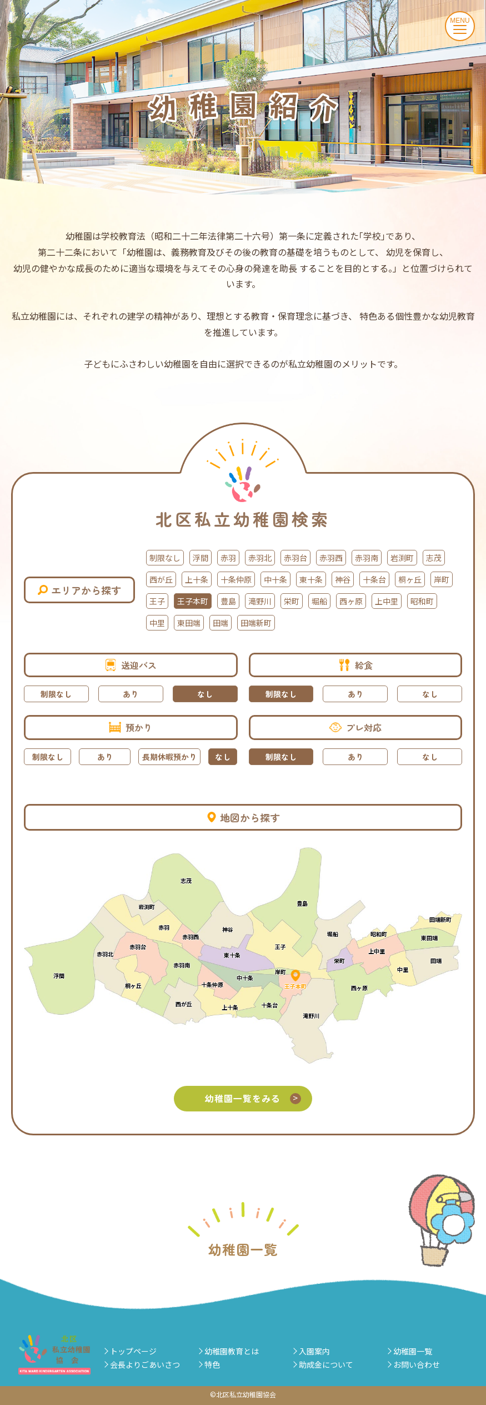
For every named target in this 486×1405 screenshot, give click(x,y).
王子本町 (192, 601)
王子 (157, 601)
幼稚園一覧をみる (254, 1098)
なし (205, 693)
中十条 (275, 579)
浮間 (200, 557)
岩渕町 (402, 557)
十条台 (374, 579)
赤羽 (228, 557)
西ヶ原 (351, 601)
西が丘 (161, 579)
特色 (212, 1364)
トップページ (133, 1351)
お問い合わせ (416, 1364)
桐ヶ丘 (410, 579)
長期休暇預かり (169, 756)
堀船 (319, 601)
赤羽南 (366, 557)
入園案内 (314, 1351)
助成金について (326, 1364)
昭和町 (422, 601)
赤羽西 (331, 557)
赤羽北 (260, 557)
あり (130, 693)
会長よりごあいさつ (145, 1364)
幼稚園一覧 (412, 1351)
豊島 (228, 601)
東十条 (311, 579)
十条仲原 (236, 579)
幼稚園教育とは (231, 1351)
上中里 (386, 601)
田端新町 (256, 622)
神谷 (342, 579)
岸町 (441, 579)
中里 (157, 622)
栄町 (291, 601)
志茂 (434, 557)
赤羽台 (295, 557)
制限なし (165, 557)
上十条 (196, 579)
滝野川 (260, 601)
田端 (220, 622)
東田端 (189, 622)
